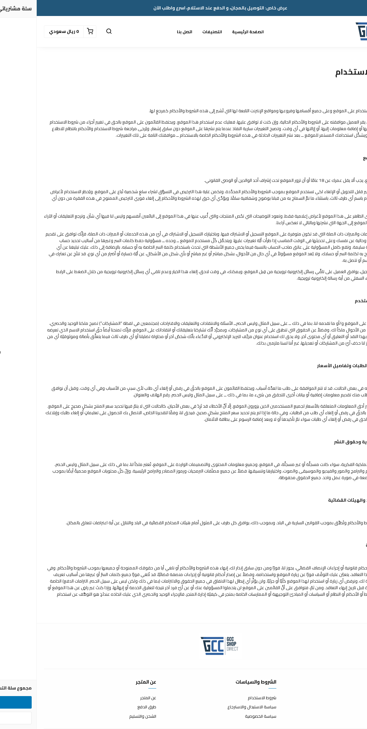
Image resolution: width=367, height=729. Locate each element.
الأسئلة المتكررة (346, 707)
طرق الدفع (110, 707)
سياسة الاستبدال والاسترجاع (215, 707)
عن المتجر (112, 698)
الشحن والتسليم (106, 716)
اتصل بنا (148, 31)
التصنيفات (175, 31)
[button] (72, 31)
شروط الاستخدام (225, 698)
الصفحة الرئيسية (211, 31)
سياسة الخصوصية (224, 716)
